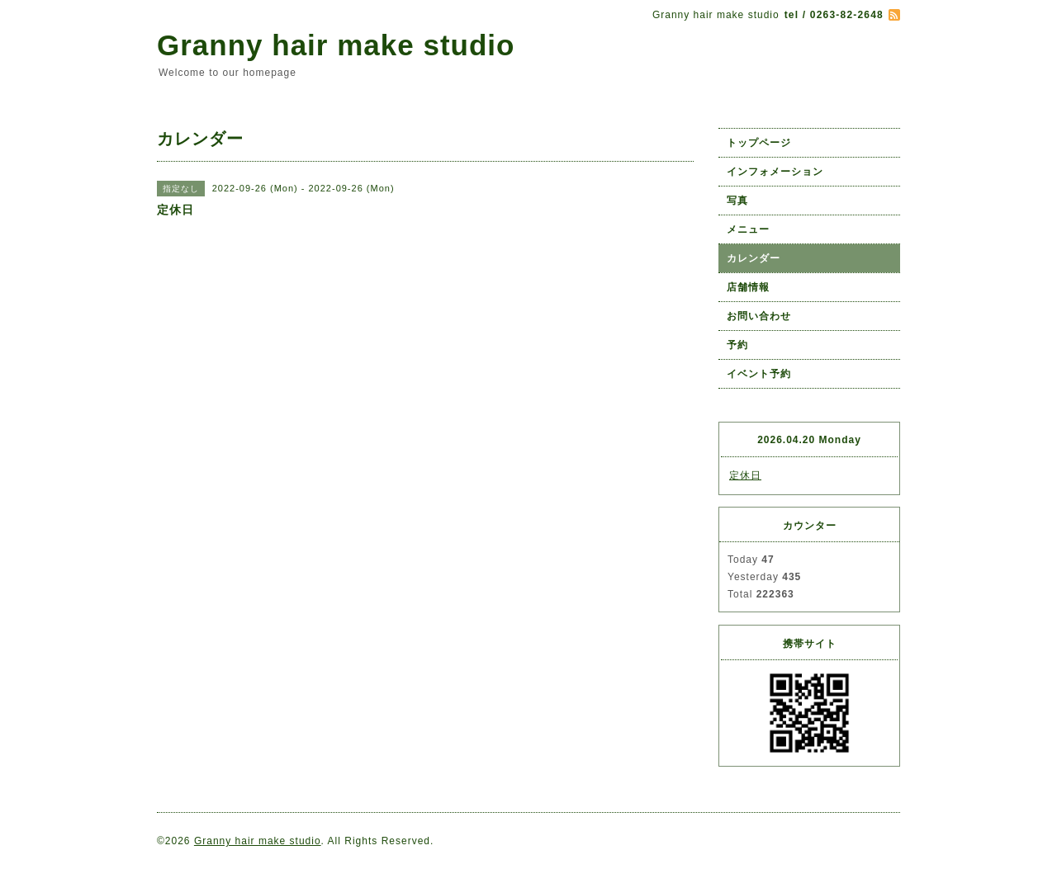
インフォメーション (775, 171)
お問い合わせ (759, 316)
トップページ (759, 143)
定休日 (745, 475)
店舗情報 (748, 287)
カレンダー (753, 258)
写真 (737, 200)
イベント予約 (759, 374)
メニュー (748, 229)
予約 (737, 345)
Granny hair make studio (335, 45)
